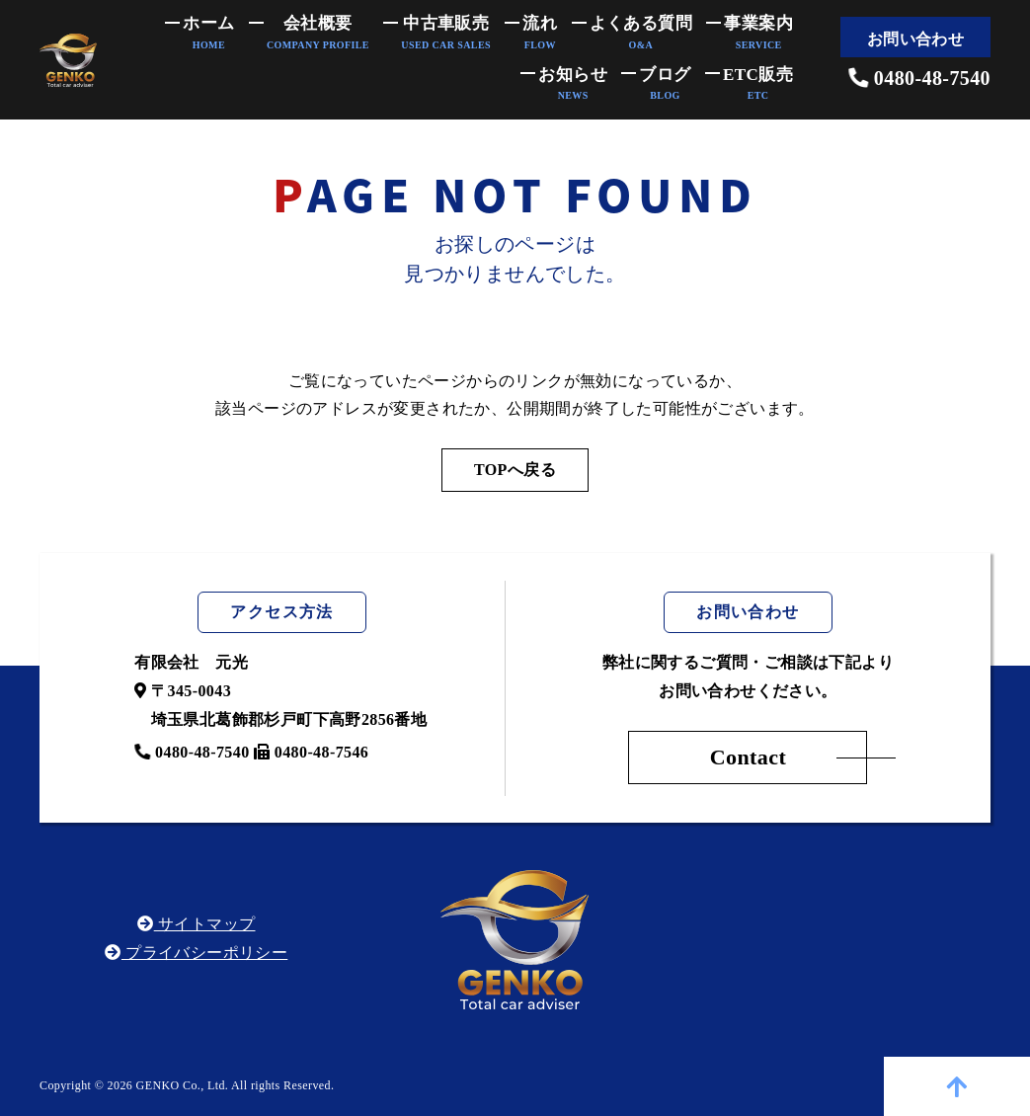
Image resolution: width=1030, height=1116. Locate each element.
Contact (748, 757)
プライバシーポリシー (196, 952)
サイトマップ (196, 924)
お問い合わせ (915, 39)
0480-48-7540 (919, 78)
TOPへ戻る (515, 469)
